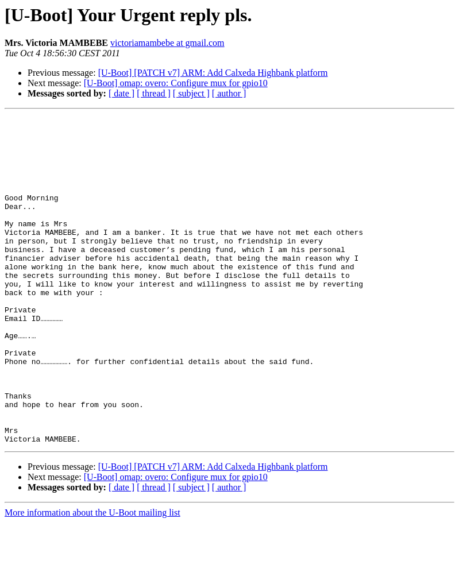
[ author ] (229, 93)
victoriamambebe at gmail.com (167, 43)
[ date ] (121, 93)
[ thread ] (154, 93)
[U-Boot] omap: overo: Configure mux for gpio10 (176, 83)
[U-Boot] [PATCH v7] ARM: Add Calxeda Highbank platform (213, 73)
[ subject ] (191, 93)
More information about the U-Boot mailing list (92, 578)
